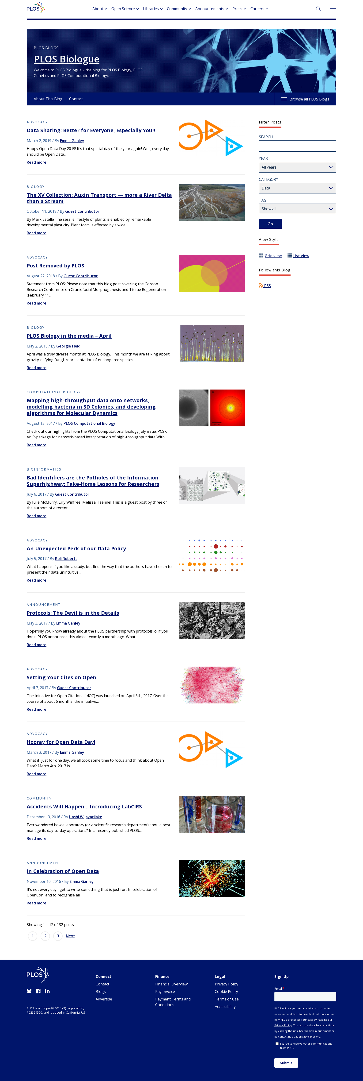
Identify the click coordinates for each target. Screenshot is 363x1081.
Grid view (273, 255)
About (97, 8)
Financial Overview (171, 984)
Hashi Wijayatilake (85, 816)
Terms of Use (227, 999)
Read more (36, 162)
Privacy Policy (226, 984)
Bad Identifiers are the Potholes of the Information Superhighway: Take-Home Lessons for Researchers (93, 480)
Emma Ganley (72, 140)
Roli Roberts (66, 558)
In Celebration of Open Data (63, 871)
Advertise (104, 999)
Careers (257, 8)
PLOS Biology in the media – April (69, 335)
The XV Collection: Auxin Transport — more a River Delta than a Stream (99, 198)
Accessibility (225, 1006)
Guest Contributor (82, 211)
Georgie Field (68, 346)
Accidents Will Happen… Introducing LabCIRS (84, 806)
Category (268, 179)
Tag (262, 200)
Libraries (151, 8)
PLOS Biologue (66, 59)
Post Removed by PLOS (55, 265)
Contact (76, 98)
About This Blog (48, 98)
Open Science (123, 8)
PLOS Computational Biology (89, 423)
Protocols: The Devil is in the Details (73, 612)
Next (70, 935)
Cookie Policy (226, 991)
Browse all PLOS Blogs (305, 99)
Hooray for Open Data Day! (61, 741)
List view (301, 255)
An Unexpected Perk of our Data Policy (76, 548)
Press (237, 8)
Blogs (101, 991)
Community (177, 8)
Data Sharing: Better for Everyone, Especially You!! (91, 130)
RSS (265, 285)
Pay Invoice (165, 991)
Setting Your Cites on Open (61, 677)
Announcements (209, 8)
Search (266, 137)
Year (263, 158)
